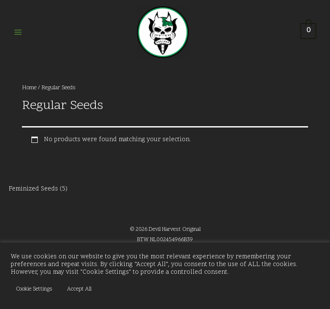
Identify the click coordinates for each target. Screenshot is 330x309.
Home (29, 88)
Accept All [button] (79, 289)
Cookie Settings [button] (34, 289)
